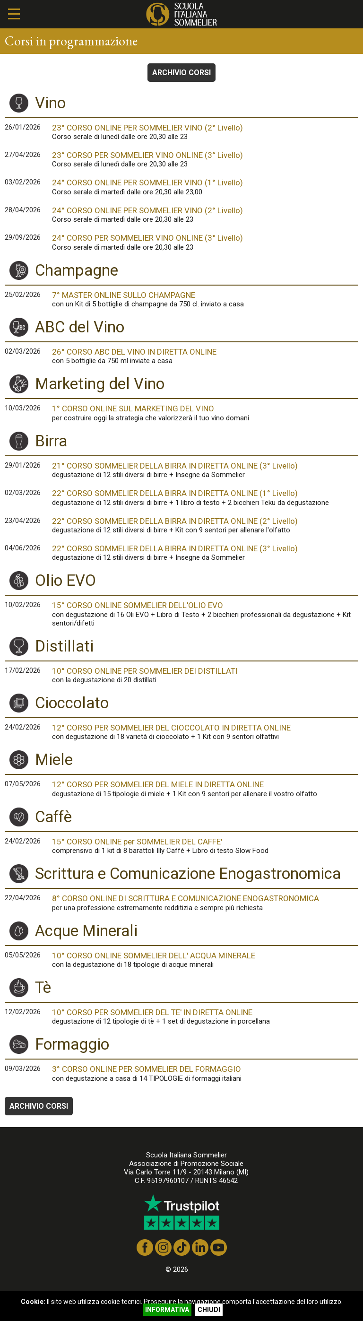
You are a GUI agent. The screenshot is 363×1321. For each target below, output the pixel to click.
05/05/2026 (23, 955)
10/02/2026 (23, 604)
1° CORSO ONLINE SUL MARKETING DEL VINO (205, 413)
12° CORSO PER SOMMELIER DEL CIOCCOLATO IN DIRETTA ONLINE (205, 732)
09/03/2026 (23, 1068)
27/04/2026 (23, 154)
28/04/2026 (23, 210)
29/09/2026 (23, 237)
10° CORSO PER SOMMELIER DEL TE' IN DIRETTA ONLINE (205, 1017)
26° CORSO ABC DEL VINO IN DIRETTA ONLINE (205, 356)
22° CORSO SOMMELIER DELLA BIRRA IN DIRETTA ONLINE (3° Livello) (205, 553)
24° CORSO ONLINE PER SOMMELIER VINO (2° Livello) (205, 215)
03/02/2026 (23, 182)
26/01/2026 (23, 127)
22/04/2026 (23, 898)
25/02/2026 (23, 294)
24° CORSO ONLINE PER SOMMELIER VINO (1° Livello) (205, 187)
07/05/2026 (23, 784)
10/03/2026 (23, 408)
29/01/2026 (23, 465)
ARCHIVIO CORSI (181, 72)
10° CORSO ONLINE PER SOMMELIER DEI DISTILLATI (205, 675)
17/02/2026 (23, 670)
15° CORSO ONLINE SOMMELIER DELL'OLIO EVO (205, 613)
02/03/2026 (23, 351)
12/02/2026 (23, 1012)
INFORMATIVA (167, 1309)
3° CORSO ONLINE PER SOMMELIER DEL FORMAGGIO (205, 1073)
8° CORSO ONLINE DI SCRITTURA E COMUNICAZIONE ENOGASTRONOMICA (205, 903)
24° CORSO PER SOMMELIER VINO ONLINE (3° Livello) (205, 242)
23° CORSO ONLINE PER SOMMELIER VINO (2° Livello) (205, 132)
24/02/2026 (23, 727)
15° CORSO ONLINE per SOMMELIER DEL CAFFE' (205, 846)
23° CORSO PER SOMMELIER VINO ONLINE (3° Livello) (205, 159)
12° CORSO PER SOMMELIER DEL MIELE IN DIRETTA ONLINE (205, 789)
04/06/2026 (23, 548)
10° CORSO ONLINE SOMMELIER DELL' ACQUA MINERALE (205, 960)
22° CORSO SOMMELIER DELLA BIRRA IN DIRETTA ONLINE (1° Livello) (205, 497)
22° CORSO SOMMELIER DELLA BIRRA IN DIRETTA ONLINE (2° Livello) (205, 525)
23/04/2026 (23, 520)
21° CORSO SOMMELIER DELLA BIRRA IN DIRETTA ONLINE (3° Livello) (205, 470)
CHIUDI (209, 1309)
